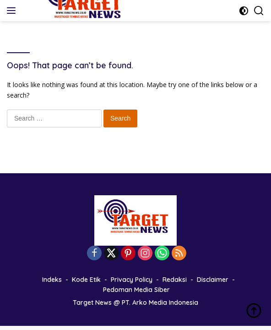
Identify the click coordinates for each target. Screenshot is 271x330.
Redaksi (175, 279)
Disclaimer (212, 279)
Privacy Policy (131, 279)
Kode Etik (86, 279)
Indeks (52, 279)
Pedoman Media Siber (136, 290)
